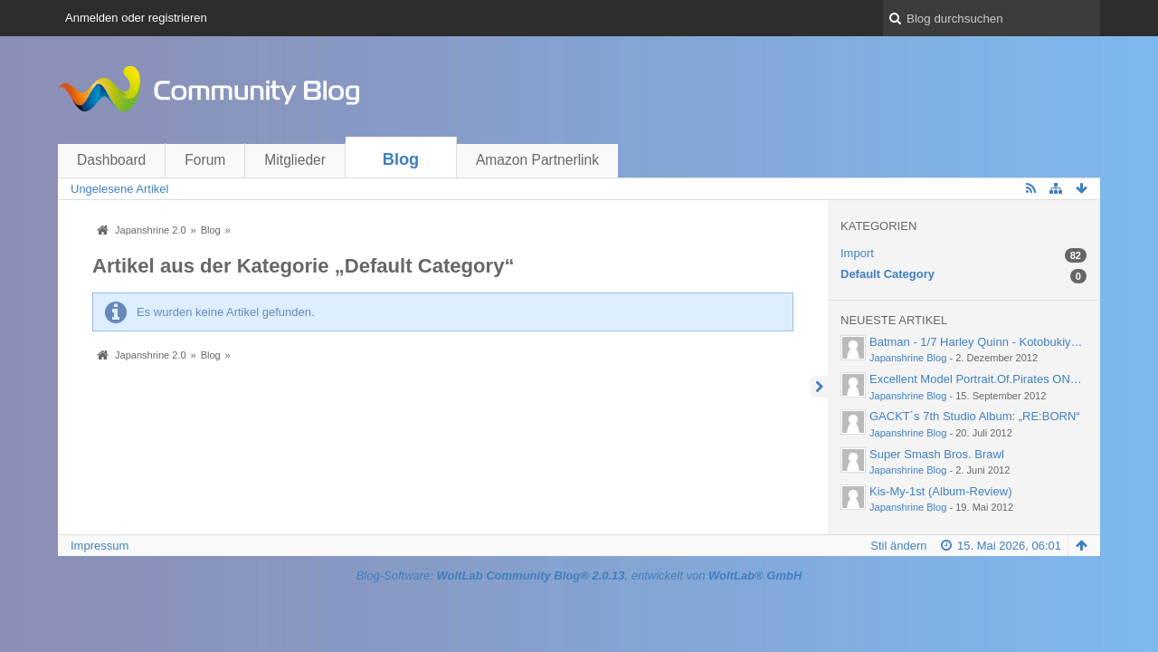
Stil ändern (898, 545)
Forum (205, 160)
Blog (401, 159)
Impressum (99, 545)
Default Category (887, 274)
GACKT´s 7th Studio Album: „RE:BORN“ (974, 416)
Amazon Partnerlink (537, 160)
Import (857, 253)
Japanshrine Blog (907, 357)
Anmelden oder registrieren (136, 17)
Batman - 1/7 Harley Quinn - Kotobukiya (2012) (992, 342)
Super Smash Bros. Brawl (936, 454)
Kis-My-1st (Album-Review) (940, 491)
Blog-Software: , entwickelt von (579, 575)
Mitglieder (295, 160)
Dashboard (111, 160)
